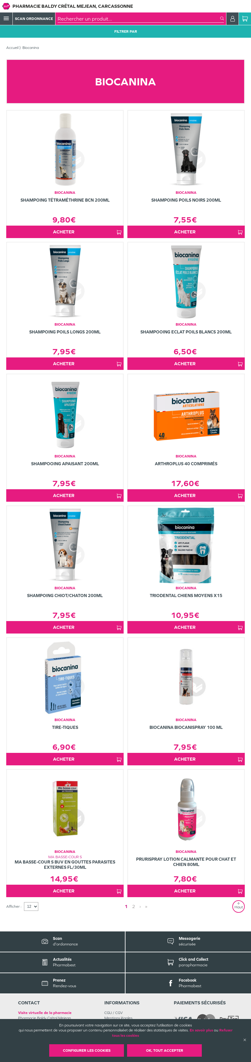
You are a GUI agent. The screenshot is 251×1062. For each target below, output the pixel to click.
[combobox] (139, 19)
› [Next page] (140, 906)
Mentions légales (118, 1018)
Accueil (12, 47)
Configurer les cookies (87, 1050)
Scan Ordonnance (34, 19)
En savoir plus (201, 1030)
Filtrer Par (125, 31)
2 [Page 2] (133, 906)
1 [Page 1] (126, 906)
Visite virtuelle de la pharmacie (45, 1013)
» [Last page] (146, 906)
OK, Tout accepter (164, 1050)
